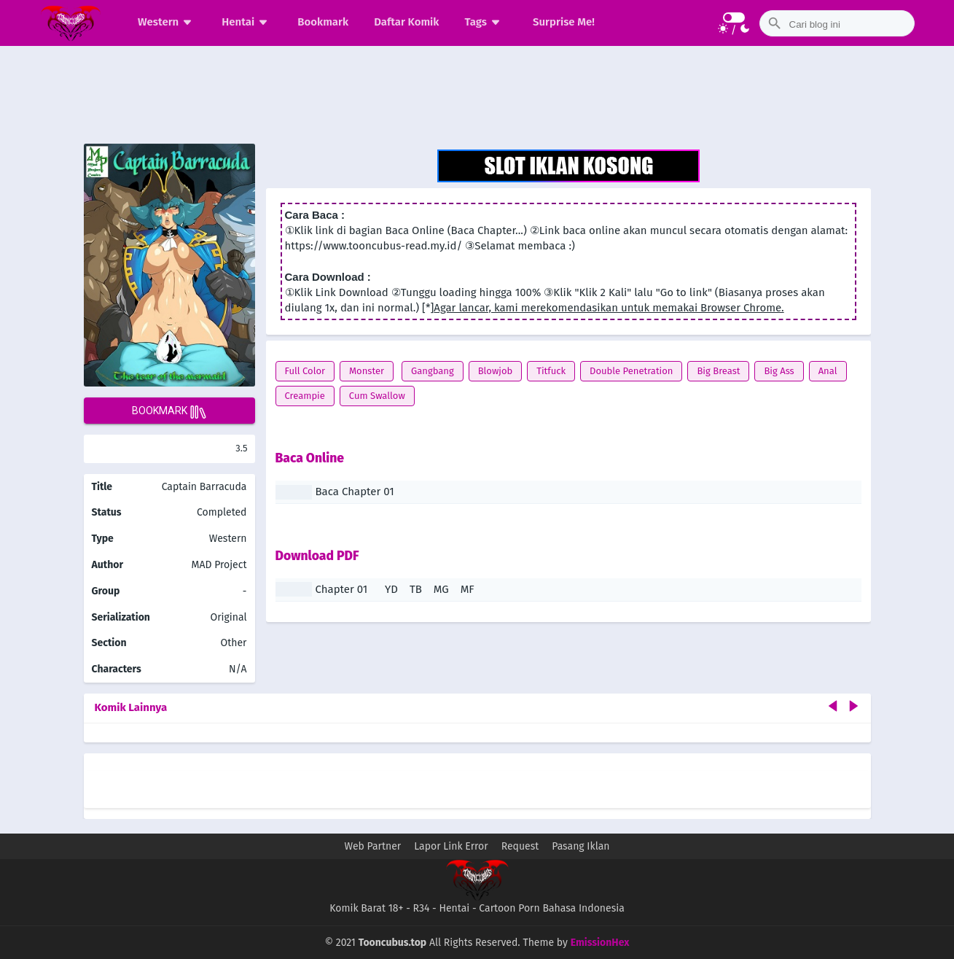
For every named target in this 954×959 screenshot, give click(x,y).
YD (391, 589)
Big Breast (718, 370)
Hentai (247, 21)
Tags (484, 21)
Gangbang (432, 370)
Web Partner (373, 846)
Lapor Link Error (451, 846)
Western (167, 21)
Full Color (305, 370)
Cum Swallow (377, 395)
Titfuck (551, 370)
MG (441, 589)
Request (520, 846)
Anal (827, 370)
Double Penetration (631, 370)
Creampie (305, 395)
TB (416, 589)
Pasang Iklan (580, 846)
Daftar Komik (406, 21)
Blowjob (495, 370)
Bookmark (322, 21)
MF (467, 589)
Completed (222, 512)
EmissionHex (600, 942)
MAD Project (219, 565)
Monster (366, 370)
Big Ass (779, 370)
